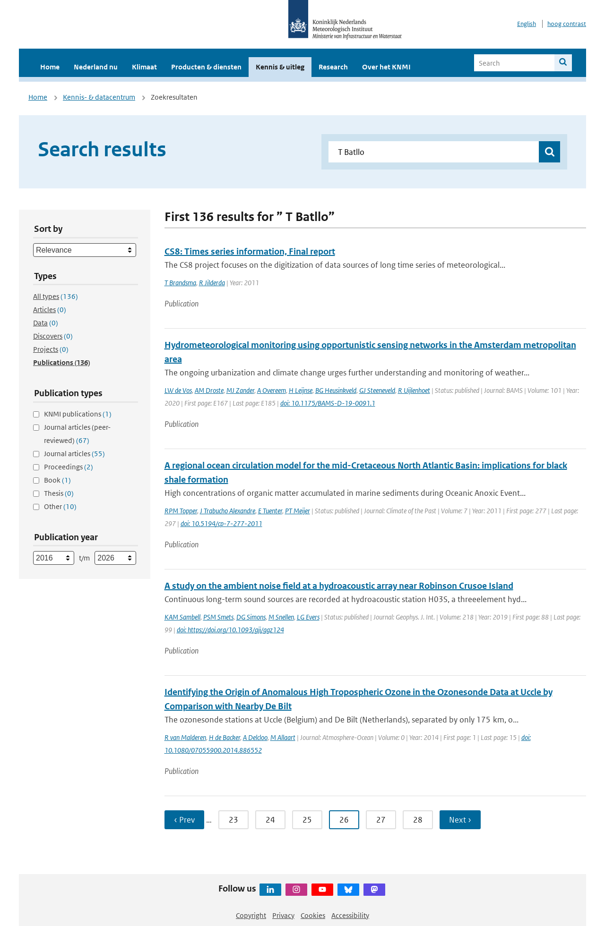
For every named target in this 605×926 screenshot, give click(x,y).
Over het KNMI (386, 66)
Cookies (313, 915)
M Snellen (281, 616)
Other (60, 506)
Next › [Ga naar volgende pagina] (460, 820)
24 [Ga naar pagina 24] (270, 820)
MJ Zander (240, 390)
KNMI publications (78, 413)
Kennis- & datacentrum (99, 97)
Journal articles (74, 453)
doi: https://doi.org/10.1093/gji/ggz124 (230, 629)
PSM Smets (218, 616)
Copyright (251, 915)
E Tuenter (270, 510)
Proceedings (68, 466)
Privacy (283, 915)
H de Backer (224, 737)
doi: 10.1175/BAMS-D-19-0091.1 (327, 403)
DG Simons (251, 616)
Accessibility (350, 915)
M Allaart (282, 737)
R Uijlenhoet (414, 390)
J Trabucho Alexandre (227, 510)
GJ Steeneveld (377, 390)
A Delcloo (255, 737)
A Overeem (271, 390)
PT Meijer (297, 510)
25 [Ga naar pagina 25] (307, 820)
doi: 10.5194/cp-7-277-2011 (221, 523)
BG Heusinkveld (335, 390)
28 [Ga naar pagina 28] (418, 820)
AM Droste (209, 390)
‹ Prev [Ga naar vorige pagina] (184, 820)
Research (333, 66)
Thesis (59, 493)
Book (57, 480)
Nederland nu (96, 66)
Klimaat (144, 66)
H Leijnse (300, 390)
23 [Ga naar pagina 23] (233, 820)
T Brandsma (180, 282)
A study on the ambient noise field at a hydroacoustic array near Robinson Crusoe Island (338, 585)
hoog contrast (566, 24)
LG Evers (308, 616)
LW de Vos (178, 390)
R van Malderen (185, 737)
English (526, 24)
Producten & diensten (206, 66)
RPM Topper (180, 510)
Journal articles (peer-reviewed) (77, 434)
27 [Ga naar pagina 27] (381, 820)
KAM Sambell (182, 616)
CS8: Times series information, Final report (249, 251)
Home (50, 66)
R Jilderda (212, 282)
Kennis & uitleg (280, 66)
